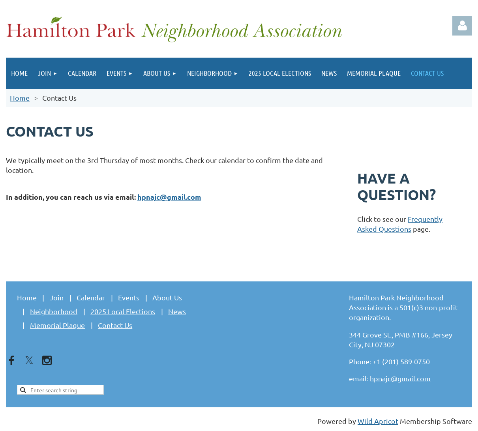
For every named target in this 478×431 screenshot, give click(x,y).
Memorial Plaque (57, 325)
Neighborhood (53, 311)
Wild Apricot (378, 421)
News (177, 311)
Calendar (91, 297)
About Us (167, 297)
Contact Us (115, 325)
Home (20, 98)
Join (57, 297)
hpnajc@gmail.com (169, 196)
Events (128, 297)
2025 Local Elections (122, 311)
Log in (462, 26)
